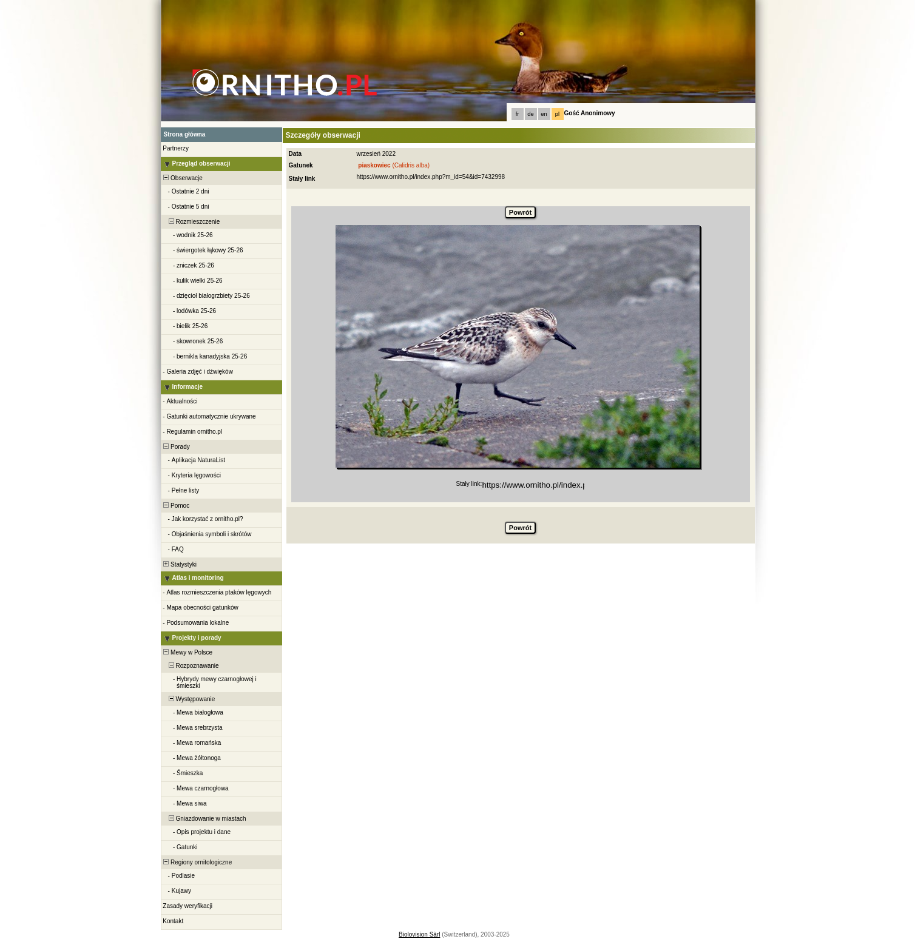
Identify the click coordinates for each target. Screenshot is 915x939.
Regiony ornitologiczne (197, 862)
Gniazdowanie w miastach (204, 818)
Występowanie (188, 699)
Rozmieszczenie (191, 221)
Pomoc (176, 505)
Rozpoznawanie (190, 665)
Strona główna (185, 134)
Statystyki (179, 564)
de (530, 114)
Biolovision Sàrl (419, 934)
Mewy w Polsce (187, 652)
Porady (176, 446)
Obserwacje (182, 178)
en (544, 114)
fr (517, 114)
